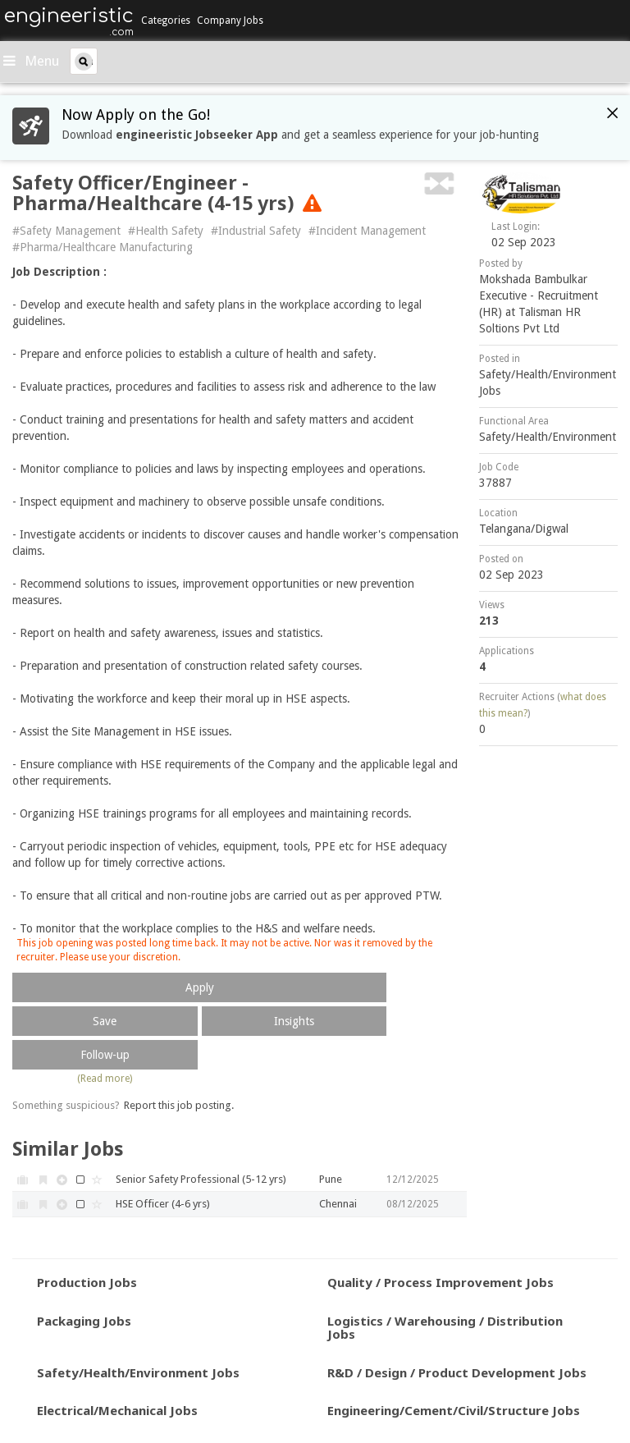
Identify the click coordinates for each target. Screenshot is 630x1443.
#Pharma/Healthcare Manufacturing (102, 247)
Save (104, 1021)
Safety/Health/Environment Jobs (138, 1372)
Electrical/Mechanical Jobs (117, 1410)
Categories (165, 20)
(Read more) (104, 1078)
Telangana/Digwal (523, 528)
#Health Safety (165, 230)
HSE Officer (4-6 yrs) (163, 1204)
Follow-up (105, 1054)
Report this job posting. (179, 1105)
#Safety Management (66, 230)
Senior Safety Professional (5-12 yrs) (201, 1179)
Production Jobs (87, 1282)
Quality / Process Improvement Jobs (440, 1282)
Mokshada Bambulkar (533, 279)
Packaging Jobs (84, 1320)
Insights (294, 1021)
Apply (199, 987)
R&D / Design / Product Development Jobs (457, 1372)
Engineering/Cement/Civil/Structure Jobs (453, 1410)
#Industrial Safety (256, 230)
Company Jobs (230, 20)
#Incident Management (367, 230)
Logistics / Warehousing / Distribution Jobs (445, 1327)
